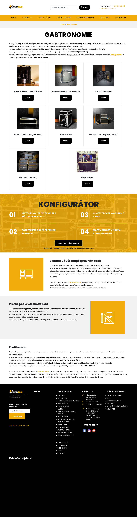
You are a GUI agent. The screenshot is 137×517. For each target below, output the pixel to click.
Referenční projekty (65, 435)
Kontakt (61, 453)
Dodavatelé (62, 445)
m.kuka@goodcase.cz (108, 8)
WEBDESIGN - (19, 426)
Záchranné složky (65, 433)
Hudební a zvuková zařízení (68, 401)
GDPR (109, 398)
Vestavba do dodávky (66, 419)
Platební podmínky (114, 401)
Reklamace (111, 409)
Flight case (62, 425)
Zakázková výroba (85, 18)
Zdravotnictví (63, 406)
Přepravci (110, 404)
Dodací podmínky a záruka (117, 406)
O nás (13, 18)
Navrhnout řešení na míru (68, 243)
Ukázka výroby (64, 18)
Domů (62, 24)
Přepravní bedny (64, 427)
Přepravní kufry (64, 430)
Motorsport (63, 398)
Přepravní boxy (63, 422)
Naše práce (62, 396)
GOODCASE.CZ (75, 282)
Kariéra (60, 451)
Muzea (60, 409)
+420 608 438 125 (119, 6)
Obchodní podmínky (114, 396)
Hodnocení (120, 18)
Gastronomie (72, 24)
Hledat (84, 7)
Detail (28, 98)
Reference (104, 18)
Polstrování (63, 417)
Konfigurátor (44, 18)
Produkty (26, 18)
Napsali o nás (63, 443)
